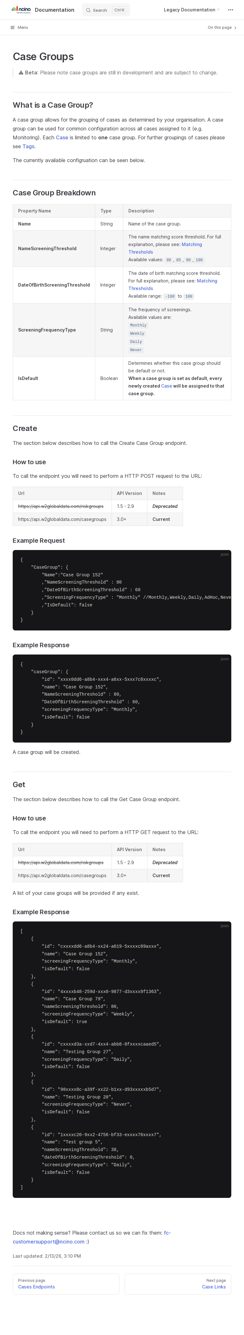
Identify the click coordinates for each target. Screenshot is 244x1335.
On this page (223, 27)
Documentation (42, 10)
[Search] (106, 9)
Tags (28, 146)
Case (62, 137)
